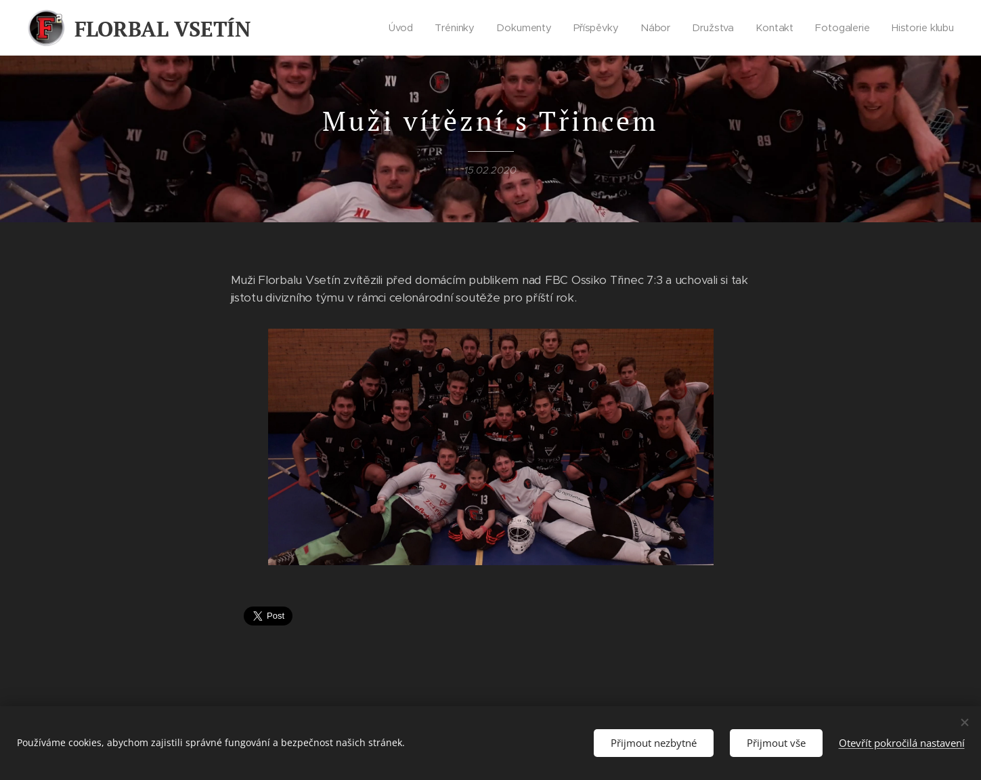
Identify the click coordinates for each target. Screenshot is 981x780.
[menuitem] (402, 28)
